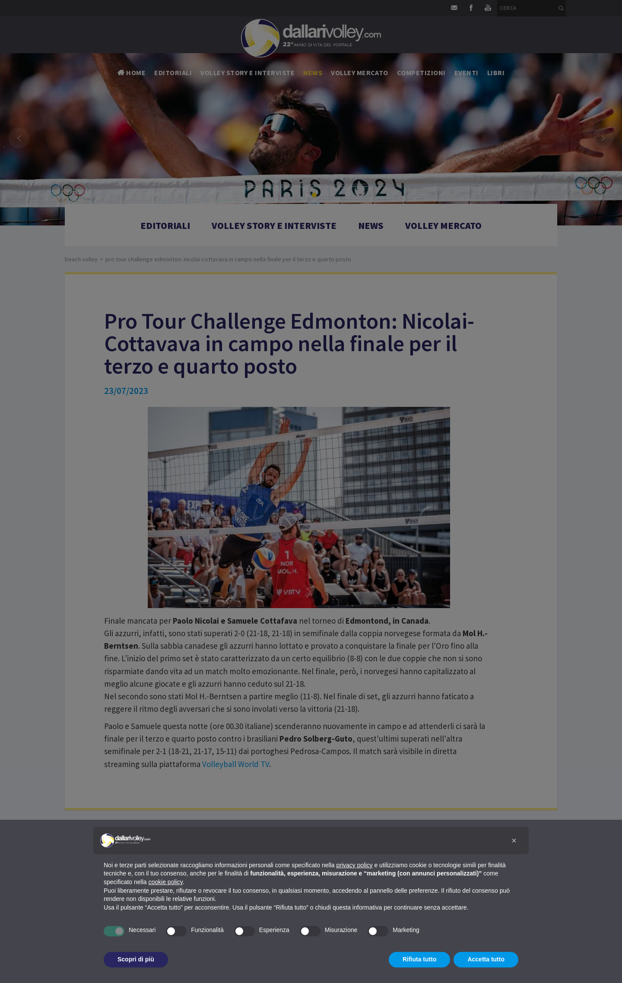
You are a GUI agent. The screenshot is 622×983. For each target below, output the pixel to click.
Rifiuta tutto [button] (420, 959)
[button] (514, 840)
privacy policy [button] (354, 865)
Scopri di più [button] (135, 959)
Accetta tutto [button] (486, 959)
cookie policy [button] (166, 881)
